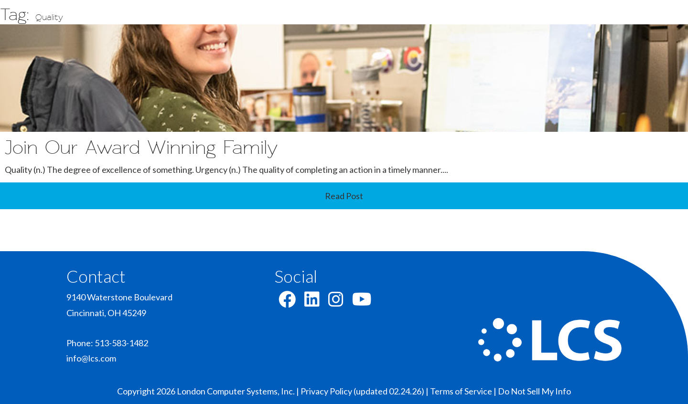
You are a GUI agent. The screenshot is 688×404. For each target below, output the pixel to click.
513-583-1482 (121, 343)
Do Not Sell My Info (534, 391)
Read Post (344, 196)
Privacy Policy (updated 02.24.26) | (365, 391)
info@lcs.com (91, 358)
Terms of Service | (464, 391)
